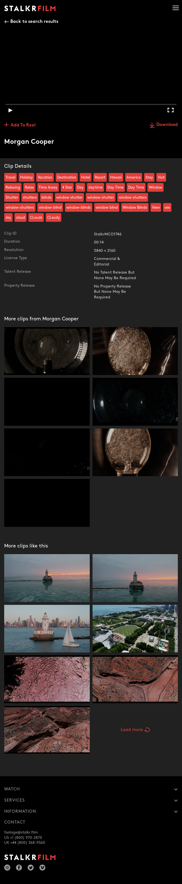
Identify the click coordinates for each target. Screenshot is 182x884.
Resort (100, 177)
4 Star (67, 187)
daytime (95, 187)
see (167, 207)
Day (80, 187)
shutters (30, 197)
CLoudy (53, 217)
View (156, 207)
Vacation (45, 177)
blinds (47, 197)
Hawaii (116, 177)
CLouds (36, 217)
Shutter (12, 197)
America (134, 177)
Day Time (136, 187)
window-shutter (100, 197)
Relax (29, 187)
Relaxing (13, 187)
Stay (149, 177)
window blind (107, 207)
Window (155, 187)
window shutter (69, 197)
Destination (66, 177)
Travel (10, 177)
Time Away (48, 187)
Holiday (26, 177)
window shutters (133, 197)
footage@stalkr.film (21, 832)
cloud (20, 217)
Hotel (85, 177)
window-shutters (20, 207)
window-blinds (78, 207)
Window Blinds (135, 207)
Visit (161, 177)
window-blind (50, 207)
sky (8, 217)
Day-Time (115, 187)
